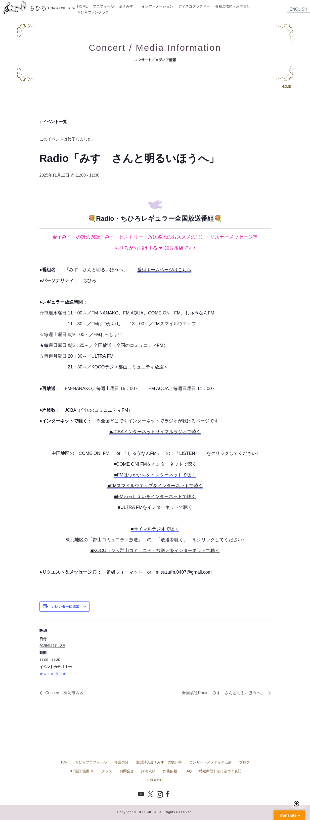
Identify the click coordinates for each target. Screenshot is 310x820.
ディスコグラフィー (194, 6)
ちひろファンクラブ (93, 12)
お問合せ (127, 771)
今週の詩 (121, 762)
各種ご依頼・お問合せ (232, 6)
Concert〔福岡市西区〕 (65, 693)
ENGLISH (298, 9)
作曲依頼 (170, 771)
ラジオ (60, 674)
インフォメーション (157, 6)
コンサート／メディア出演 (210, 762)
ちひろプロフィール (91, 762)
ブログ (244, 762)
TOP (64, 762)
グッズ (107, 771)
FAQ (188, 771)
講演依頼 (148, 771)
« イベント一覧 (53, 122)
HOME (82, 6)
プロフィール (103, 6)
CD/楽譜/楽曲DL (81, 771)
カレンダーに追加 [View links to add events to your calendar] (65, 607)
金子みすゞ (128, 6)
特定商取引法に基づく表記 (220, 771)
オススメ (46, 674)
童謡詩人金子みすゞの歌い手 (159, 762)
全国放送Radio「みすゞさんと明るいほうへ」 (224, 693)
